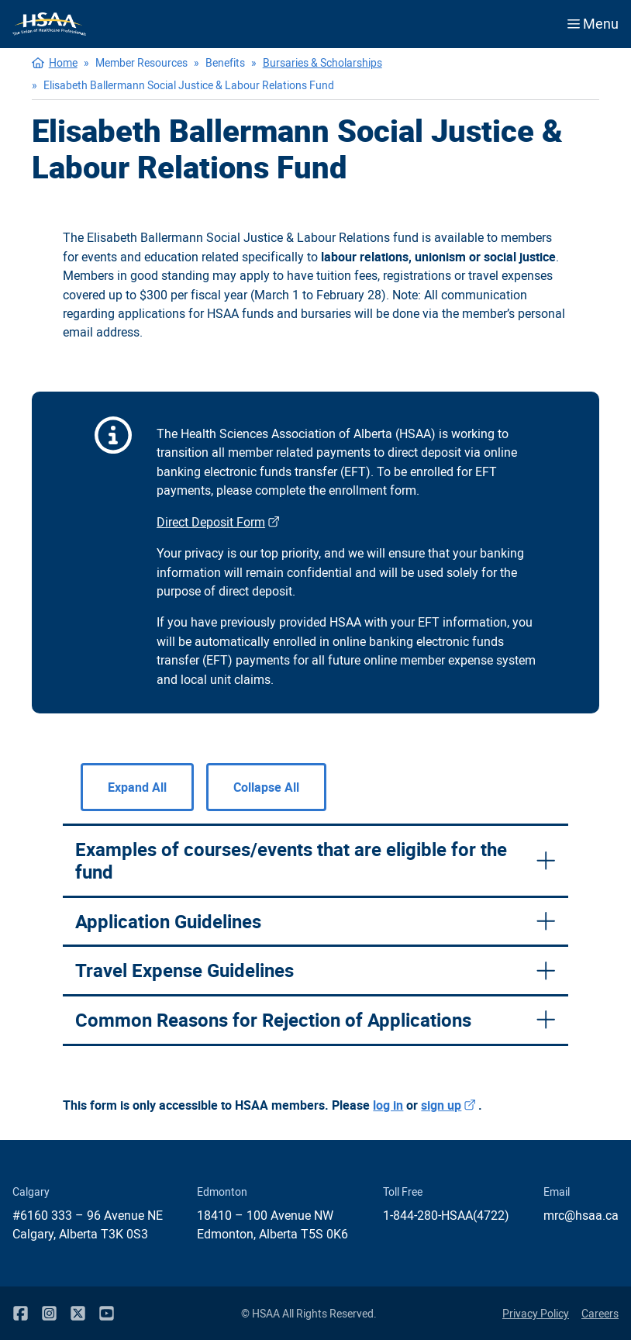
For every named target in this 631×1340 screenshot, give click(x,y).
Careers (600, 1313)
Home (63, 62)
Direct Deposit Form (219, 522)
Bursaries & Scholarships (322, 62)
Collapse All (266, 787)
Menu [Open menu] (593, 23)
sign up (449, 1105)
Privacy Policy (535, 1313)
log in (388, 1105)
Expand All (137, 787)
